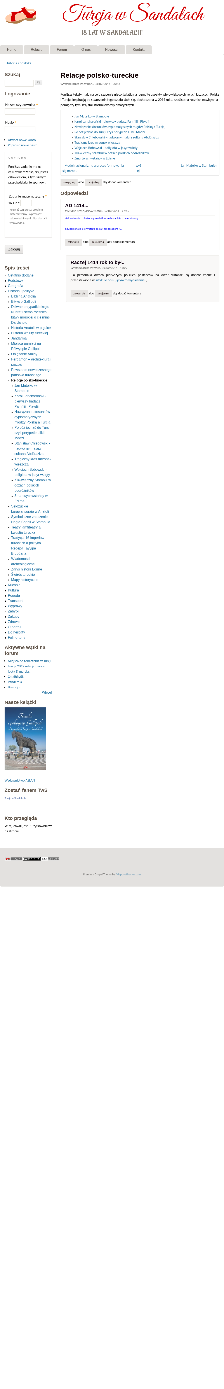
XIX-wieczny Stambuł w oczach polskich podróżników (112, 153)
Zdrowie (14, 622)
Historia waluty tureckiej (29, 333)
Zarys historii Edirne (26, 569)
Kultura (13, 590)
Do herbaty (16, 632)
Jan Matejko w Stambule (92, 116)
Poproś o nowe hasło (22, 145)
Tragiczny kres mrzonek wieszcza (97, 142)
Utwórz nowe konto (22, 140)
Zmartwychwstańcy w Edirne (95, 158)
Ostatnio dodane (20, 275)
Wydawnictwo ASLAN (20, 780)
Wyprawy (15, 606)
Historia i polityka (18, 63)
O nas (86, 49)
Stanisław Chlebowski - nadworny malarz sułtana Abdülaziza (117, 137)
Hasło (11, 122)
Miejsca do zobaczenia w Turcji (29, 661)
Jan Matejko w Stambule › (199, 165)
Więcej (47, 692)
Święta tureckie (23, 574)
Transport (15, 601)
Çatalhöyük (16, 677)
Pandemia (15, 682)
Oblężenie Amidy (24, 354)
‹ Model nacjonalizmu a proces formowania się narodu (93, 168)
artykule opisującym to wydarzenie (119, 280)
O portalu (15, 627)
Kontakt (138, 49)
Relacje (36, 49)
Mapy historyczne (24, 580)
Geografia (15, 286)
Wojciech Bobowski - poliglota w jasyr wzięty (106, 148)
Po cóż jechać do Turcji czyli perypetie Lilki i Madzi (110, 132)
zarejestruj (93, 182)
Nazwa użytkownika (21, 104)
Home (11, 49)
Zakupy (13, 616)
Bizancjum (15, 687)
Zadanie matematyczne (28, 196)
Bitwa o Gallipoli (23, 301)
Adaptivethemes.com (128, 874)
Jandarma (19, 338)
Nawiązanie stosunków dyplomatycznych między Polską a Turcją (120, 127)
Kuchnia (14, 585)
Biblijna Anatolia (23, 296)
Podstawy (15, 280)
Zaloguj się (69, 182)
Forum (62, 49)
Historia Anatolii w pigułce (31, 328)
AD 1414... (77, 205)
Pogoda (14, 595)
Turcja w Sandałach (132, 15)
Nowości (111, 49)
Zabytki (13, 611)
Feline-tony (16, 637)
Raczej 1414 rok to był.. (97, 262)
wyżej (138, 168)
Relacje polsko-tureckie (29, 380)
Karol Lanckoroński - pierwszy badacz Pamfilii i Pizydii (112, 121)
